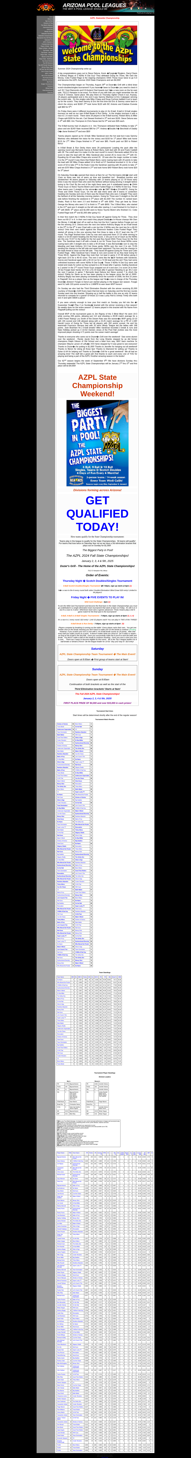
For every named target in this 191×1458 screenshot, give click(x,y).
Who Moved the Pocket (81, 794)
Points (85, 977)
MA (110, 977)
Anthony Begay (61, 1249)
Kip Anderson (61, 1188)
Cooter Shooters (61, 740)
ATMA (144, 1153)
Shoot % (114, 977)
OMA (119, 977)
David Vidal (60, 1318)
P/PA (104, 1153)
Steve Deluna (61, 1161)
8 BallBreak (122, 1153)
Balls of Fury (61, 756)
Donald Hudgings (62, 1229)
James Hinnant (61, 1221)
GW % (96, 977)
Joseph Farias (61, 1238)
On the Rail (78, 726)
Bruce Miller (60, 1257)
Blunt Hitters (78, 724)
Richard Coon (61, 1244)
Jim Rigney (60, 1163)
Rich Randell (60, 1246)
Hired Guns (78, 781)
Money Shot (78, 745)
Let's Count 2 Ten (80, 756)
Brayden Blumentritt (60, 1286)
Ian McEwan (60, 1321)
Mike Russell (60, 1263)
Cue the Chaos (79, 754)
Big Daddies (78, 800)
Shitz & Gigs (79, 737)
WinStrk (134, 1153)
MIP (148, 1153)
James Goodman (62, 1226)
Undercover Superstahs (64, 729)
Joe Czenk (60, 1203)
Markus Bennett (61, 1206)
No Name (78, 759)
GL (92, 977)
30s (118, 1153)
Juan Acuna (60, 1193)
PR (105, 977)
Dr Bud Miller (79, 740)
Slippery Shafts (79, 767)
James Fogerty (61, 1252)
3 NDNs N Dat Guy (80, 770)
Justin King (60, 1313)
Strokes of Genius (62, 724)
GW (89, 977)
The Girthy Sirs (79, 748)
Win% (115, 1153)
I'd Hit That (60, 778)
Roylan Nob (60, 1290)
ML (76, 977)
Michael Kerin (61, 1260)
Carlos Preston (61, 1299)
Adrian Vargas (61, 1241)
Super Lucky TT (79, 762)
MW (73, 977)
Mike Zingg (60, 1254)
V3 (76, 729)
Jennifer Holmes (61, 1305)
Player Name (60, 1153)
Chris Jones (60, 1172)
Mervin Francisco (62, 1280)
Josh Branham (61, 1215)
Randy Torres (60, 1208)
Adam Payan (60, 1272)
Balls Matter (60, 735)
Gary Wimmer (61, 1178)
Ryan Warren (60, 1200)
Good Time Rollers (62, 737)
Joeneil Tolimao (61, 1283)
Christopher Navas (60, 1168)
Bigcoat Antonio (61, 1157)
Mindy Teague (61, 1307)
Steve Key (60, 1181)
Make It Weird (79, 751)
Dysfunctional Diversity (82, 743)
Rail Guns (78, 764)
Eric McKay (60, 1324)
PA (101, 977)
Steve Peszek (61, 1231)
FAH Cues (78, 735)
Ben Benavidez (61, 1302)
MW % (80, 977)
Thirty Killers (78, 786)
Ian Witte (59, 1223)
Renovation (78, 783)
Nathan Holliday (61, 1218)
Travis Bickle (60, 726)
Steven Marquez (61, 1278)
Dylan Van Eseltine (60, 1197)
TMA (70, 1153)
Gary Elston (60, 1191)
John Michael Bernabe (60, 1266)
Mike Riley (60, 1293)
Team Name (60, 977)
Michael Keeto (61, 1174)
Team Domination (62, 732)
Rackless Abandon (80, 732)
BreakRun (126, 1153)
